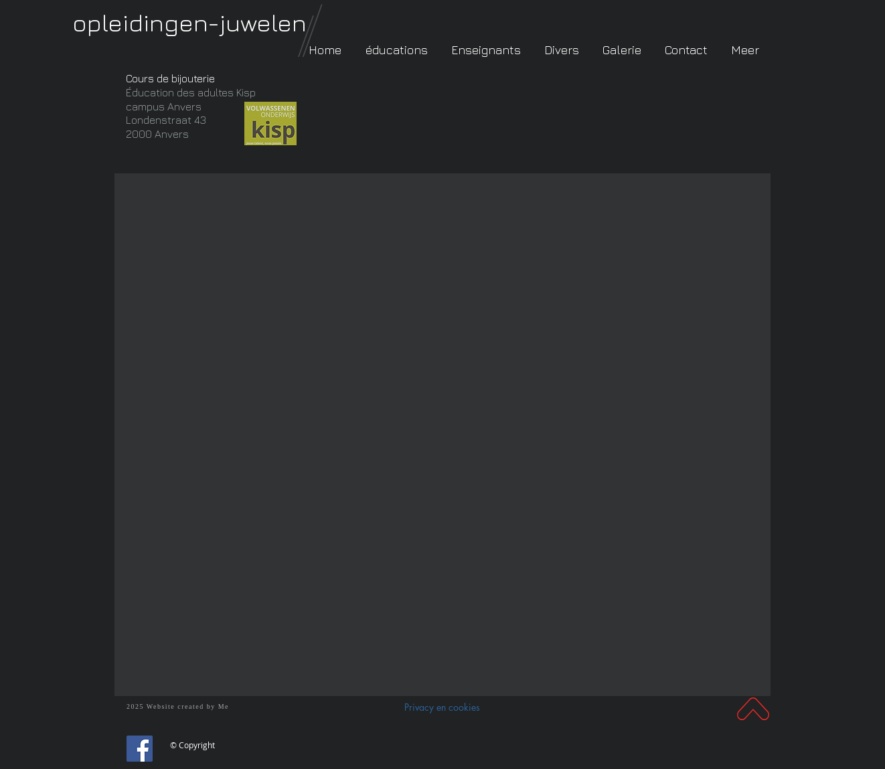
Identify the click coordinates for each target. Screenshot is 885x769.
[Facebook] (140, 749)
